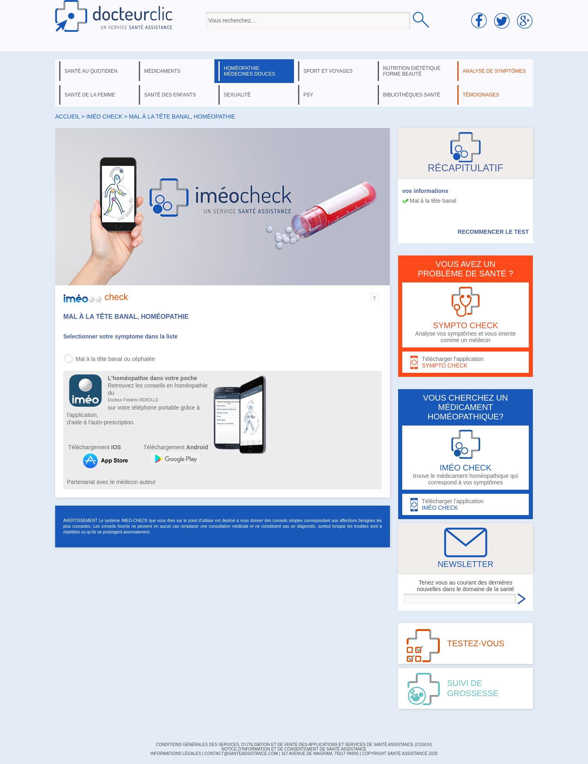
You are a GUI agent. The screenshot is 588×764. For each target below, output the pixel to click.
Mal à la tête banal (433, 200)
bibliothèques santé (411, 95)
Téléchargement (94, 447)
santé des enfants (170, 95)
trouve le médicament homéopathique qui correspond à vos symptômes (465, 458)
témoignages (481, 95)
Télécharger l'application (465, 362)
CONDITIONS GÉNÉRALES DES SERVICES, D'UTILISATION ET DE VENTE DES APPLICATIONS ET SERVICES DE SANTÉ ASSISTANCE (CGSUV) (294, 744)
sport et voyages (328, 71)
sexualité (237, 95)
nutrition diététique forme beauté (412, 71)
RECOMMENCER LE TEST (493, 232)
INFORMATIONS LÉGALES (175, 753)
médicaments (162, 71)
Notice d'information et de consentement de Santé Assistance (293, 749)
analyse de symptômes (494, 71)
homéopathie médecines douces (249, 71)
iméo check (104, 116)
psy (308, 95)
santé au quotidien (91, 71)
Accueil (67, 116)
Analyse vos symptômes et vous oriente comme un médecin (465, 315)
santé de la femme (90, 95)
